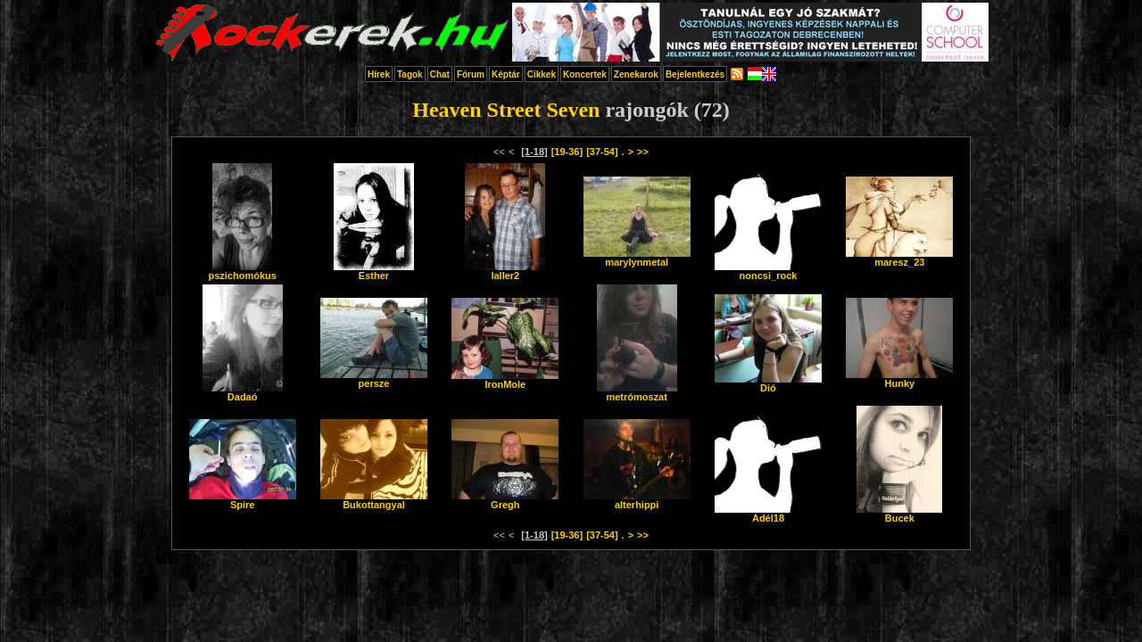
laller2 (505, 271)
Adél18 (768, 513)
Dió (768, 383)
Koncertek (585, 74)
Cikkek (541, 74)
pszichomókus (242, 271)
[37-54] (601, 151)
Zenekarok (636, 74)
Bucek (899, 513)
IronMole (505, 380)
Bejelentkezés (695, 74)
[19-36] (567, 151)
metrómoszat (637, 392)
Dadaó (243, 392)
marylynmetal (637, 258)
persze (373, 379)
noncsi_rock (768, 271)
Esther (374, 271)
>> (643, 151)
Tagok (410, 74)
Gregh (505, 500)
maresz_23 (899, 258)
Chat (440, 74)
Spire (242, 500)
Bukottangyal (373, 500)
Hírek (379, 74)
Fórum (470, 74)
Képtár (506, 74)
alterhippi (637, 500)
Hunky (899, 379)
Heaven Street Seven (506, 109)
